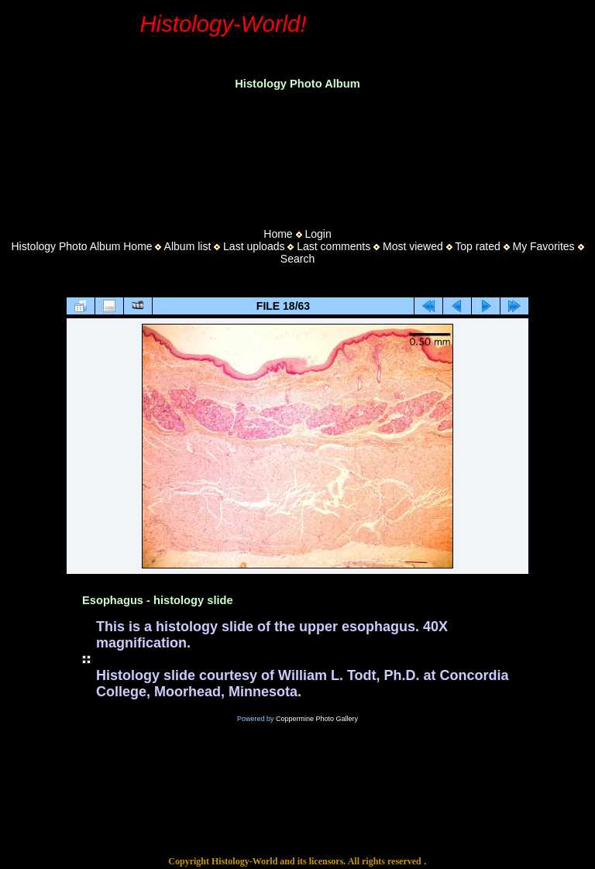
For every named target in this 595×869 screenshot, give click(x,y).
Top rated (477, 246)
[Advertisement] (297, 154)
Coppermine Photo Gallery (317, 719)
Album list (188, 246)
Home (277, 234)
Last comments (333, 246)
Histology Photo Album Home (82, 246)
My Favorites (543, 246)
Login (317, 234)
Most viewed (413, 246)
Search (297, 258)
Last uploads (253, 246)
